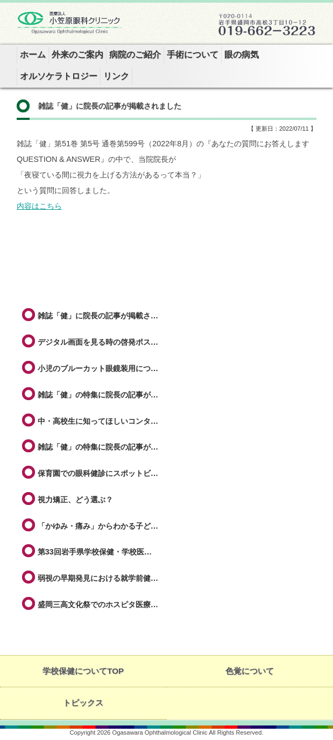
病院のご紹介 (135, 54)
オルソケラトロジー (58, 76)
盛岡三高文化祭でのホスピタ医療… (98, 604)
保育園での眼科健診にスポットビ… (98, 473)
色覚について (249, 670)
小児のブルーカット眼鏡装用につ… (98, 368)
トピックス (83, 702)
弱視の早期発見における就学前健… (98, 578)
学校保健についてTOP (83, 670)
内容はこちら (39, 206)
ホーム (33, 54)
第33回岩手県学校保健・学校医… (95, 551)
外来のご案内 (77, 54)
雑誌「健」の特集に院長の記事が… (98, 394)
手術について (192, 54)
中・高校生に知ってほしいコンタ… (98, 421)
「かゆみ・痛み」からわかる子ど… (98, 526)
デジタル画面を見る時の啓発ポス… (98, 342)
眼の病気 (241, 54)
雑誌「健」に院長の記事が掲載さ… (98, 315)
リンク (116, 76)
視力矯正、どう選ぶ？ (75, 499)
